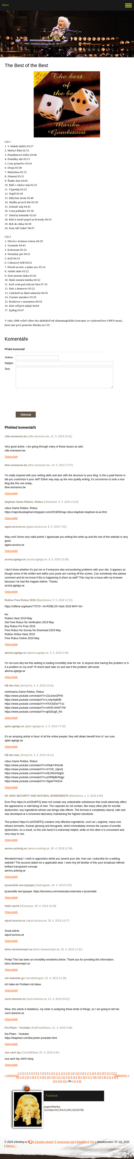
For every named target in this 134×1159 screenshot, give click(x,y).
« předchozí (12, 1075)
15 (77, 1073)
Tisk (92, 1142)
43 (54, 1081)
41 (110, 1077)
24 (22, 1077)
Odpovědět (11, 456)
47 (74, 1081)
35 (79, 1077)
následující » (122, 1075)
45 (64, 1081)
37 (89, 1077)
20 (103, 1073)
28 (43, 1077)
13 (67, 1073)
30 (53, 1077)
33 (68, 1077)
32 (63, 1077)
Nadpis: (9, 363)
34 (73, 1077)
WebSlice (81, 1142)
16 (82, 1073)
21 (108, 1073)
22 (113, 1073)
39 (99, 1077)
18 (92, 1073)
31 (58, 1077)
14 (72, 1073)
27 (38, 1077)
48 (79, 1081)
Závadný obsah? (44, 1142)
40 (104, 1077)
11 (57, 1073)
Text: (7, 368)
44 (59, 1081)
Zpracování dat (65, 1142)
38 (94, 1077)
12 (62, 1073)
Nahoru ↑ (11, 1145)
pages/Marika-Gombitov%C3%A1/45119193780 (64, 1108)
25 (27, 1077)
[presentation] (59, 399)
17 (87, 1073)
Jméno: (9, 357)
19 (98, 1073)
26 (32, 1077)
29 (48, 1077)
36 (84, 1077)
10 (51, 1073)
